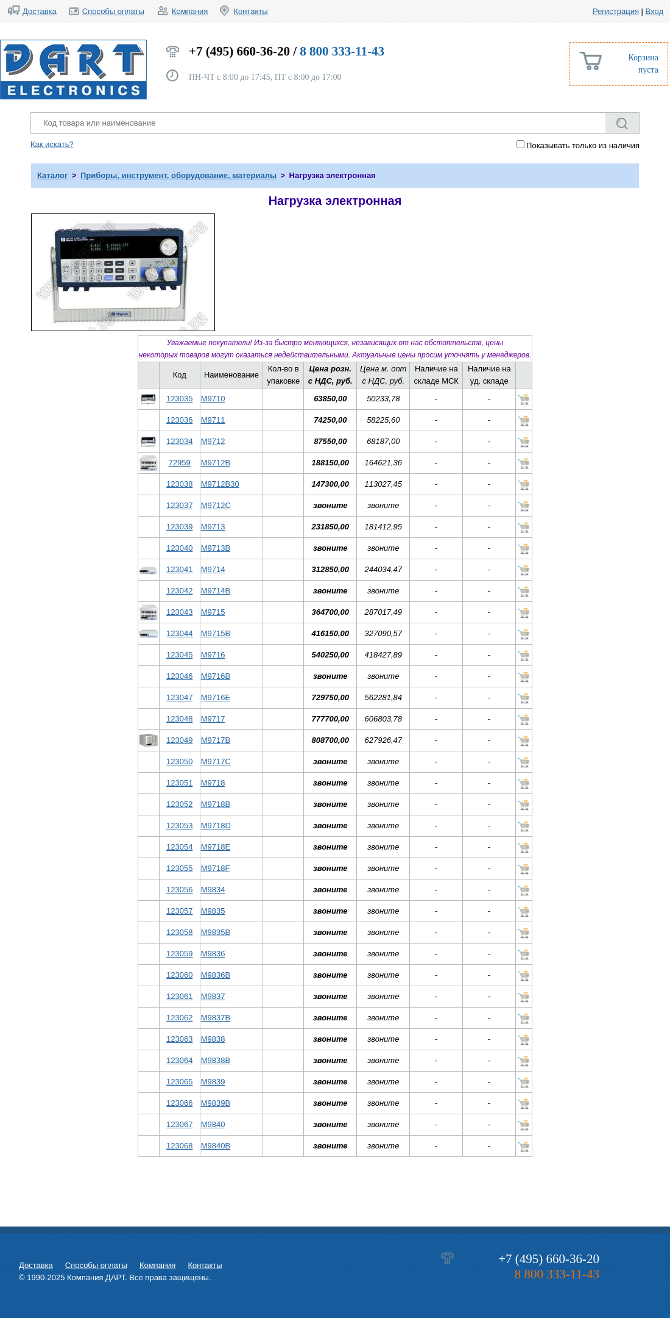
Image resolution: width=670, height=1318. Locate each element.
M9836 (213, 953)
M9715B (215, 633)
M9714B (215, 590)
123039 (179, 526)
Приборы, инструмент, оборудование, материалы (178, 175)
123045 (179, 654)
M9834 (213, 889)
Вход (654, 11)
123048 (179, 718)
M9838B (215, 1060)
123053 (179, 825)
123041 (179, 569)
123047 (179, 697)
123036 (179, 419)
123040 (179, 548)
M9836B (215, 975)
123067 (179, 1124)
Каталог (52, 175)
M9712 (213, 441)
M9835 (213, 910)
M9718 (213, 782)
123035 (179, 398)
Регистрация (616, 11)
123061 (179, 996)
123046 (179, 676)
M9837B (215, 1017)
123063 (179, 1039)
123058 (179, 932)
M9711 (213, 419)
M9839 (213, 1081)
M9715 (213, 612)
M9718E (215, 846)
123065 (179, 1081)
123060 (179, 975)
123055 (179, 868)
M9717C (216, 761)
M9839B (215, 1103)
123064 (179, 1060)
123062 (179, 1017)
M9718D (216, 825)
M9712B (215, 462)
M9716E (215, 697)
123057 (179, 910)
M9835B (215, 932)
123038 (179, 484)
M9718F (215, 868)
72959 (180, 462)
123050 (179, 761)
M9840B (215, 1145)
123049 (179, 740)
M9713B (215, 548)
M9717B (215, 740)
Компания (190, 11)
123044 (179, 633)
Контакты (250, 11)
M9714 (213, 569)
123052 (179, 804)
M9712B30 (220, 484)
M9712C (216, 505)
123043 (179, 612)
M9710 (213, 398)
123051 (179, 782)
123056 (179, 889)
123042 (179, 590)
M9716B (215, 676)
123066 (179, 1103)
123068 (179, 1145)
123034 (179, 441)
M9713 (213, 526)
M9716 (213, 654)
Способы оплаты (113, 11)
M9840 (213, 1124)
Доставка (40, 11)
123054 (179, 846)
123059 (179, 953)
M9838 (213, 1039)
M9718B (215, 804)
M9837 (213, 996)
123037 (179, 505)
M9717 (213, 718)
